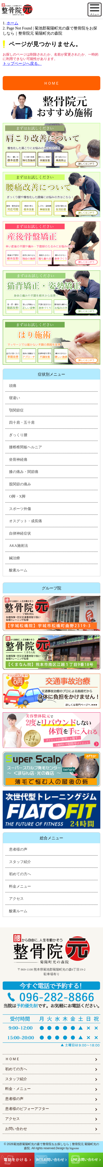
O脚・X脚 (17, 496)
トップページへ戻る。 (22, 63)
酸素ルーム (18, 570)
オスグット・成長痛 (25, 521)
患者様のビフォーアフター (27, 1109)
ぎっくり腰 (18, 435)
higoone (74, 1148)
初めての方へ (20, 874)
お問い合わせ (16, 1129)
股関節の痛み (20, 484)
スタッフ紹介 (20, 862)
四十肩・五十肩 (22, 422)
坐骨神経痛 (18, 459)
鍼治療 (14, 558)
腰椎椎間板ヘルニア (25, 447)
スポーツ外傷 (20, 509)
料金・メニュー (18, 1089)
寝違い (14, 398)
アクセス (16, 899)
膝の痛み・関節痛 (23, 472)
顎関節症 (16, 410)
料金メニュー (20, 886)
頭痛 (12, 386)
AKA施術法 (18, 546)
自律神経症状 (20, 533)
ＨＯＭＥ (51, 83)
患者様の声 (18, 849)
